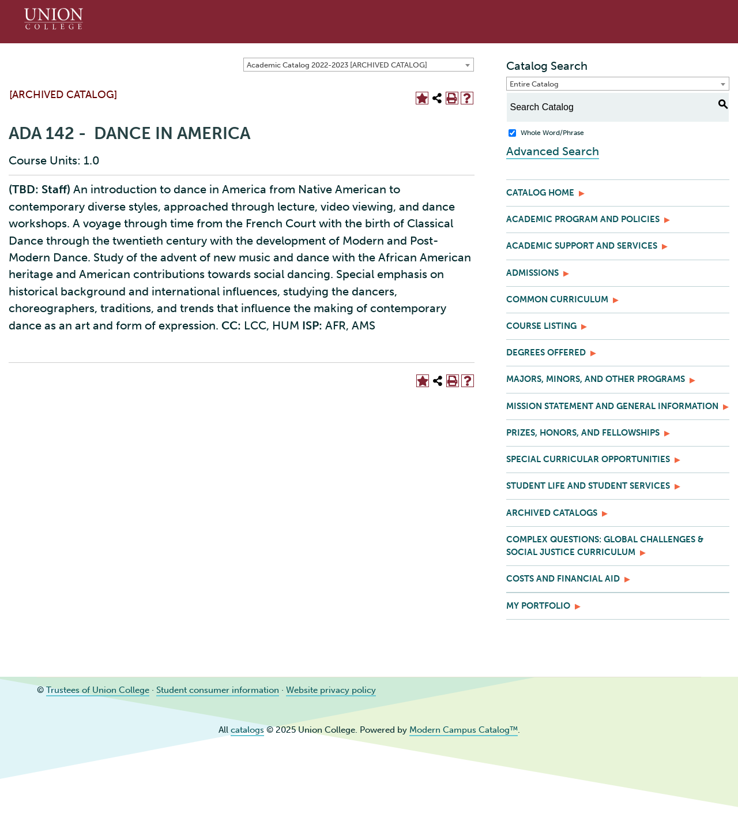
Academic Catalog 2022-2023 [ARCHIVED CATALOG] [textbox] (337, 65)
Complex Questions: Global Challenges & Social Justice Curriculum (604, 545)
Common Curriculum (557, 299)
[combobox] (358, 65)
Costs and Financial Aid (563, 578)
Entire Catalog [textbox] (534, 84)
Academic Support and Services (581, 246)
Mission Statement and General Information (612, 406)
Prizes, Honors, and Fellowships (583, 433)
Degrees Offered (546, 352)
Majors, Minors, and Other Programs (595, 379)
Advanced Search (552, 151)
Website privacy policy (331, 690)
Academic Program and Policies (583, 219)
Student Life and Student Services (588, 486)
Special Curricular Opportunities (588, 459)
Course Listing (541, 326)
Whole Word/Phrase (552, 133)
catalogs (247, 730)
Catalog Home (540, 193)
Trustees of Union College (97, 690)
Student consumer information (217, 690)
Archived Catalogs (551, 513)
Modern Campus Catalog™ (463, 730)
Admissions (532, 273)
